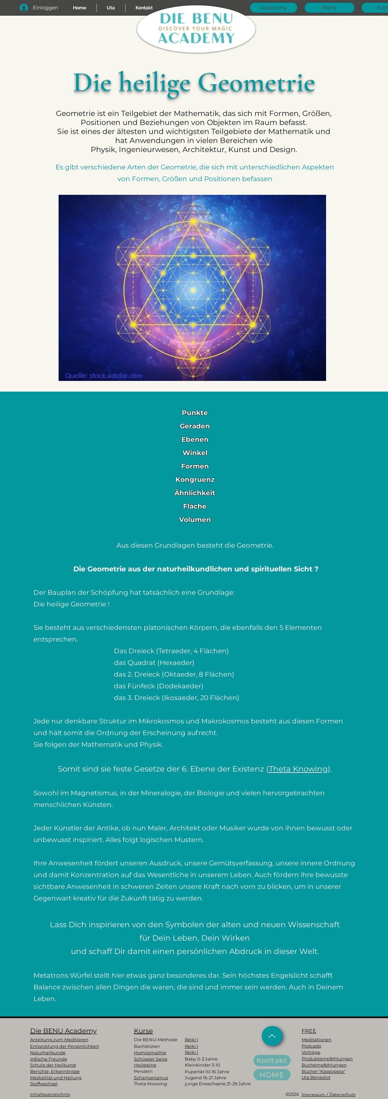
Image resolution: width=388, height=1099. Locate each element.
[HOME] (272, 1074)
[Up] (272, 1036)
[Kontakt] (272, 1060)
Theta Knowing (298, 769)
